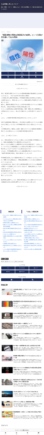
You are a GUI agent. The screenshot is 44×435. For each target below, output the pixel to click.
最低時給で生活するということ (31, 228)
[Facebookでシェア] (22, 73)
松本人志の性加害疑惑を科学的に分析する (12, 232)
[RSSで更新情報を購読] (32, 279)
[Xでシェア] (8, 73)
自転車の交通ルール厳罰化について (11, 222)
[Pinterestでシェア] (22, 77)
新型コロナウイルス (9, 261)
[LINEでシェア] (8, 77)
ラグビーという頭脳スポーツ (9, 234)
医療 (6, 258)
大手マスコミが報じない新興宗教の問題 (32, 249)
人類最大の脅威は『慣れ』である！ (32, 237)
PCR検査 (21, 261)
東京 (3, 261)
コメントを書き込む (22, 430)
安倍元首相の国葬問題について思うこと (32, 243)
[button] (36, 77)
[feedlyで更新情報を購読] (11, 279)
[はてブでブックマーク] (36, 73)
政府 (16, 261)
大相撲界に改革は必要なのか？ (10, 243)
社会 (3, 258)
